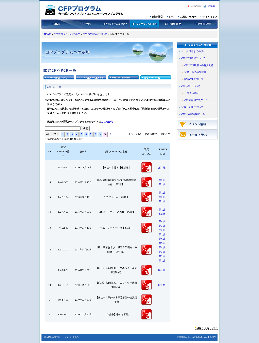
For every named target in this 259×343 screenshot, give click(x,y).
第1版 (162, 184)
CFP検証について (190, 86)
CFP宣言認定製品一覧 (193, 114)
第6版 (162, 238)
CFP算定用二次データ (196, 100)
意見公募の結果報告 (195, 72)
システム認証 (191, 93)
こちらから (107, 121)
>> (110, 134)
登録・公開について (192, 107)
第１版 (162, 167)
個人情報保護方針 (52, 337)
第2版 (162, 180)
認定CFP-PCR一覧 (194, 79)
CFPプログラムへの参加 (67, 34)
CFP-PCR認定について (95, 34)
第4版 (162, 221)
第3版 (162, 192)
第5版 (162, 243)
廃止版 (162, 270)
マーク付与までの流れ (193, 51)
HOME (47, 34)
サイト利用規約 (71, 337)
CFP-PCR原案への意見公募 (198, 65)
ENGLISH (212, 6)
